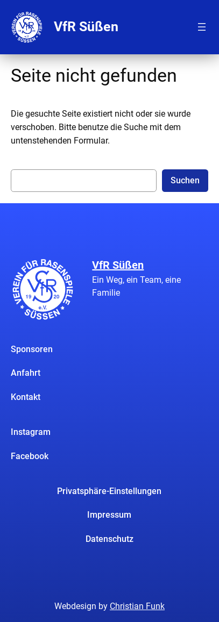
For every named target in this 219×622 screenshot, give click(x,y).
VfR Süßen (86, 26)
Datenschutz (109, 539)
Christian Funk (137, 606)
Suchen (185, 180)
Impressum (109, 515)
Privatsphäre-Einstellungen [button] (109, 491)
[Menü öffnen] (201, 26)
